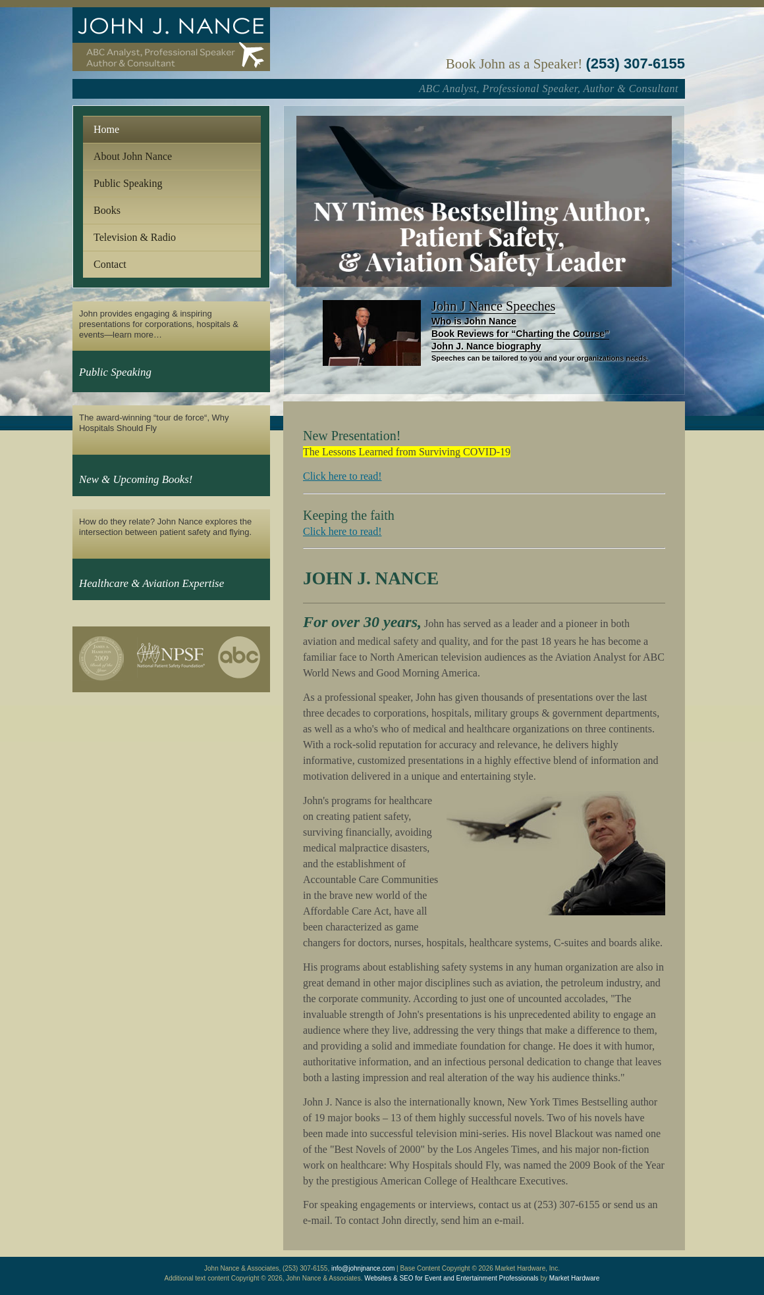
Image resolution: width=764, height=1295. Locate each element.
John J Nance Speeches (493, 306)
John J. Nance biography (486, 346)
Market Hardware (574, 1278)
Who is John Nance (473, 321)
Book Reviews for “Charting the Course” (520, 333)
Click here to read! (342, 476)
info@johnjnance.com (363, 1268)
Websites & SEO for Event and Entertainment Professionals (451, 1278)
